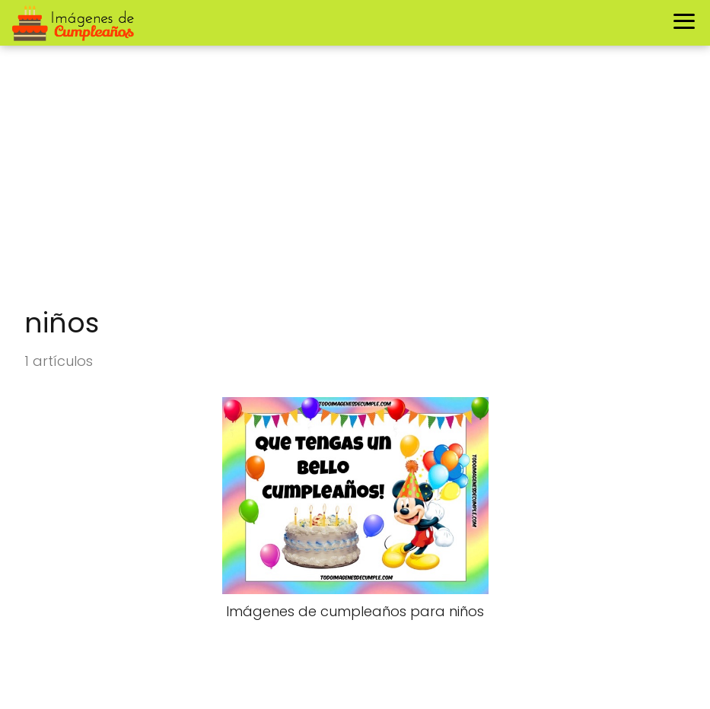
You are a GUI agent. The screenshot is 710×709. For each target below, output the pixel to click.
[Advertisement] (355, 184)
